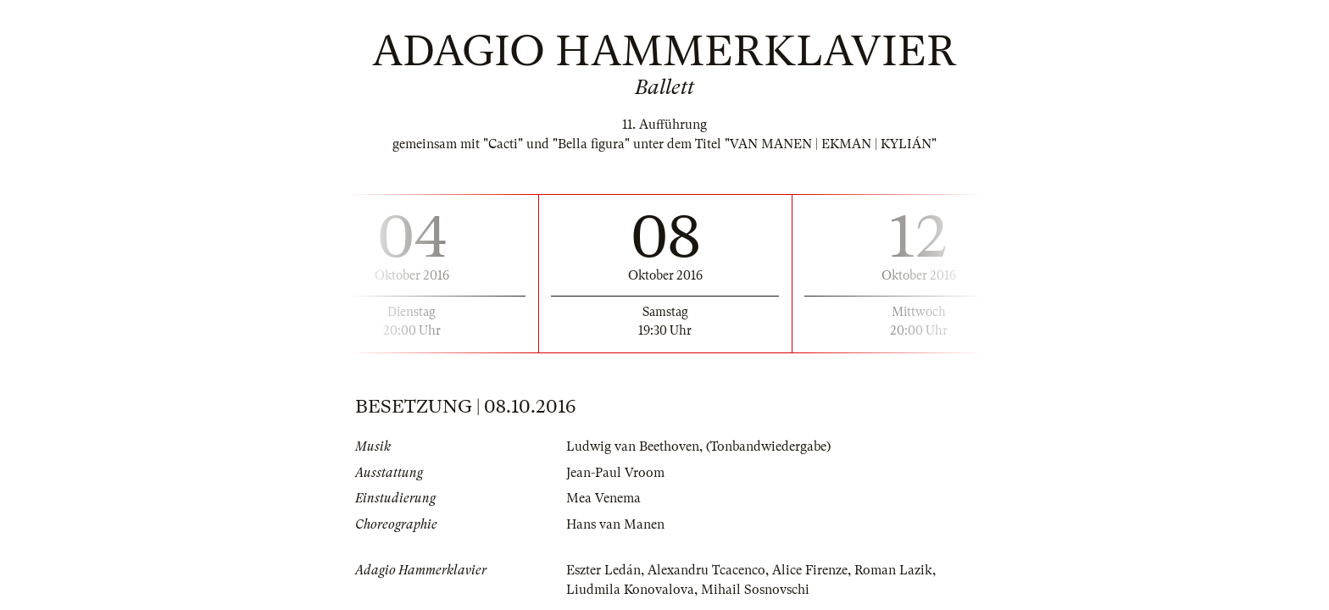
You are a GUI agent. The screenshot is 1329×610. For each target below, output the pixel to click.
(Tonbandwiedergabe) (768, 446)
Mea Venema (603, 498)
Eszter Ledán (603, 570)
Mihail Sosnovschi (755, 589)
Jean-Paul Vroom (615, 472)
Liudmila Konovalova (630, 589)
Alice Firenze (810, 570)
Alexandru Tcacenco (706, 570)
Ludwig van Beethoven (632, 446)
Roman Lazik (893, 570)
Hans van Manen (615, 524)
